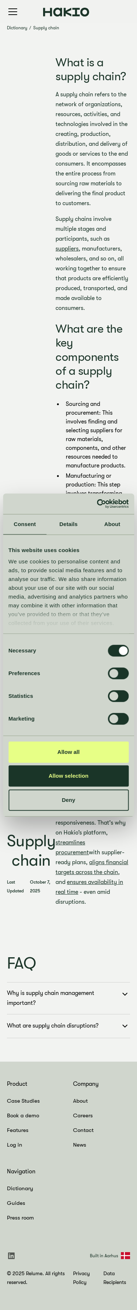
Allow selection (68, 776)
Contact (83, 1130)
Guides (16, 1203)
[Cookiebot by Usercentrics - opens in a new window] (97, 503)
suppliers (67, 248)
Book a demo (23, 1115)
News (79, 1144)
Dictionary (17, 27)
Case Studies (23, 1101)
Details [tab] (69, 524)
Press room (20, 1217)
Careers (83, 1115)
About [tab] (112, 524)
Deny (68, 800)
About (80, 1101)
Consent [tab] (25, 524)
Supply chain (46, 27)
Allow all (68, 752)
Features (17, 1130)
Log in (14, 1144)
